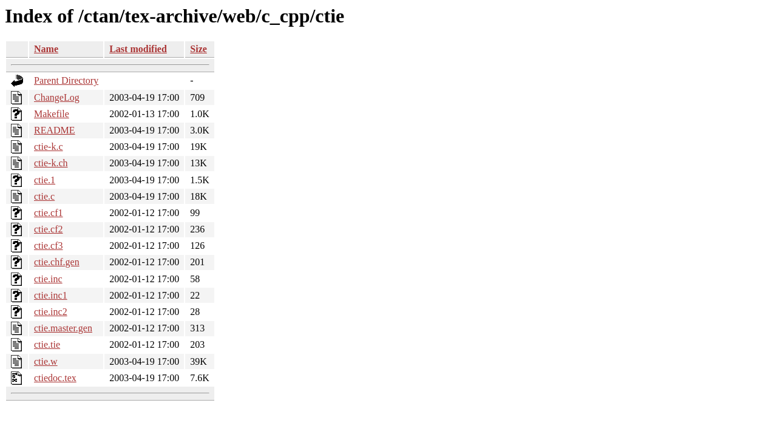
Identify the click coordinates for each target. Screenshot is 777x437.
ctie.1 (44, 180)
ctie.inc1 (50, 295)
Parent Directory (66, 80)
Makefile (51, 114)
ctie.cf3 (48, 245)
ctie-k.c (48, 146)
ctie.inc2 (50, 312)
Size (198, 49)
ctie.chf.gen (57, 262)
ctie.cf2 (48, 229)
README (54, 130)
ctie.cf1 (48, 213)
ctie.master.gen (63, 328)
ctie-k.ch (51, 163)
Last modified (138, 49)
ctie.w (46, 361)
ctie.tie (47, 344)
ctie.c (44, 196)
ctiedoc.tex (55, 378)
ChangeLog (57, 97)
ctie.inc (48, 279)
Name (46, 49)
